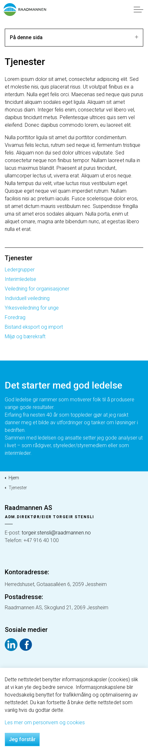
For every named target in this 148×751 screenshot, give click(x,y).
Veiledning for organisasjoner (37, 289)
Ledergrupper (20, 270)
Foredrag (15, 317)
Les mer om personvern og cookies (45, 748)
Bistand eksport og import (34, 327)
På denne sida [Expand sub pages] (74, 37)
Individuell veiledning (27, 298)
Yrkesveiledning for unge (32, 308)
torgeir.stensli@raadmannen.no (56, 533)
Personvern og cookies (24, 690)
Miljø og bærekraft (25, 336)
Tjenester (18, 258)
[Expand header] (138, 9)
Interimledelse (20, 279)
